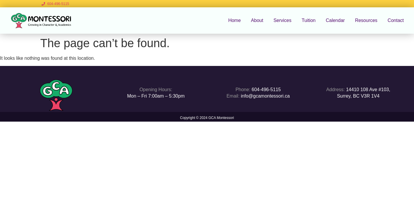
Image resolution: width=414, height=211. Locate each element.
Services (282, 20)
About (257, 20)
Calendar (335, 20)
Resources (366, 20)
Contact (396, 20)
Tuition (308, 20)
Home (234, 20)
